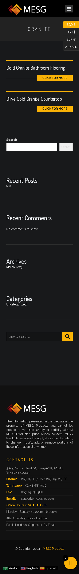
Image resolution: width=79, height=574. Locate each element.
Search (11, 139)
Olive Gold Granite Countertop (34, 98)
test (8, 186)
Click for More (54, 78)
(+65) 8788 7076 (32, 479)
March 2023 (14, 267)
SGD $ (69, 24)
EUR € (69, 39)
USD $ (69, 32)
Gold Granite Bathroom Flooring (35, 67)
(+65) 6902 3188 (56, 479)
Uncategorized (16, 304)
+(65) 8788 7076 (35, 485)
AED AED (70, 47)
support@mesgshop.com (37, 498)
